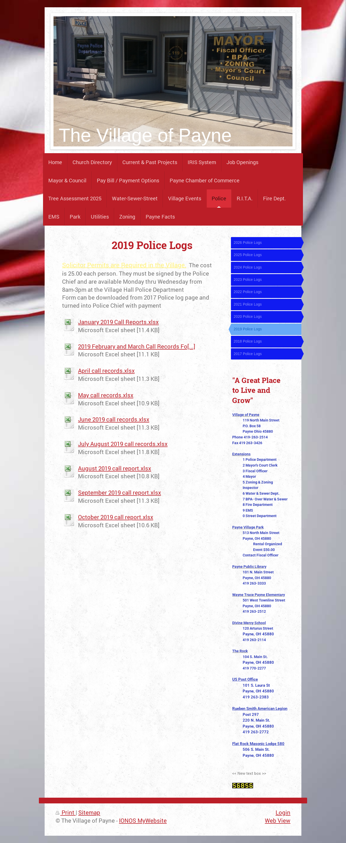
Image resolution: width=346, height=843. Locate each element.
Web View (277, 820)
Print (66, 812)
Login (283, 812)
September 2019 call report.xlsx (119, 492)
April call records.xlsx (106, 370)
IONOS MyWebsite (143, 820)
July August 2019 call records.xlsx (123, 444)
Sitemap (89, 812)
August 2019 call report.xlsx (114, 468)
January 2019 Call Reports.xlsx (118, 322)
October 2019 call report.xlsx (115, 517)
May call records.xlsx (105, 395)
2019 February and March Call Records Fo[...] (136, 346)
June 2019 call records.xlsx (113, 419)
